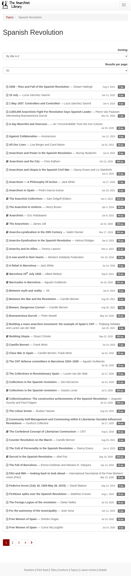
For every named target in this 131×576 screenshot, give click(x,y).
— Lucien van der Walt (65, 374)
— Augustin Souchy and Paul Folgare (65, 401)
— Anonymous (65, 136)
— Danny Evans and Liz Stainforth (65, 172)
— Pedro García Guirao (65, 190)
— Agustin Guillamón (65, 282)
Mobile (103, 570)
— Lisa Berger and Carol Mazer (65, 145)
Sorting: (123, 50)
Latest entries (88, 570)
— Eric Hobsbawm (65, 215)
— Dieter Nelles (65, 502)
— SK (65, 291)
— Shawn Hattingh (65, 87)
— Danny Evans (65, 448)
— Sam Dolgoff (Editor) (65, 199)
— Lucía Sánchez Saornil (65, 95)
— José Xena (65, 511)
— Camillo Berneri (65, 299)
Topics (10, 17)
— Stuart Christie (65, 336)
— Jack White (65, 182)
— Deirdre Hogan (65, 519)
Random (29, 570)
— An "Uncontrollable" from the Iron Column (65, 126)
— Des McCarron (65, 382)
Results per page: (116, 64)
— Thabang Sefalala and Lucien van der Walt (65, 326)
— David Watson (65, 486)
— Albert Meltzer (65, 274)
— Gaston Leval (65, 390)
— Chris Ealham (65, 161)
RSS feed (42, 570)
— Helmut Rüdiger (65, 240)
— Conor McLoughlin (65, 527)
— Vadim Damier (65, 232)
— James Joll (65, 224)
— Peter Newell (65, 316)
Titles (53, 570)
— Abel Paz (65, 457)
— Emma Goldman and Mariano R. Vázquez (65, 465)
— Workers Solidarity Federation (65, 257)
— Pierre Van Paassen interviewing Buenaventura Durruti (65, 114)
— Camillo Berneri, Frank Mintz (65, 353)
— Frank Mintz (65, 345)
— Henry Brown (65, 207)
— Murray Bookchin (65, 153)
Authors (63, 570)
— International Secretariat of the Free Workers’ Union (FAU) (65, 475)
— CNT (65, 432)
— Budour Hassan (65, 411)
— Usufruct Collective (65, 421)
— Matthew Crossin (65, 494)
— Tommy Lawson (65, 249)
